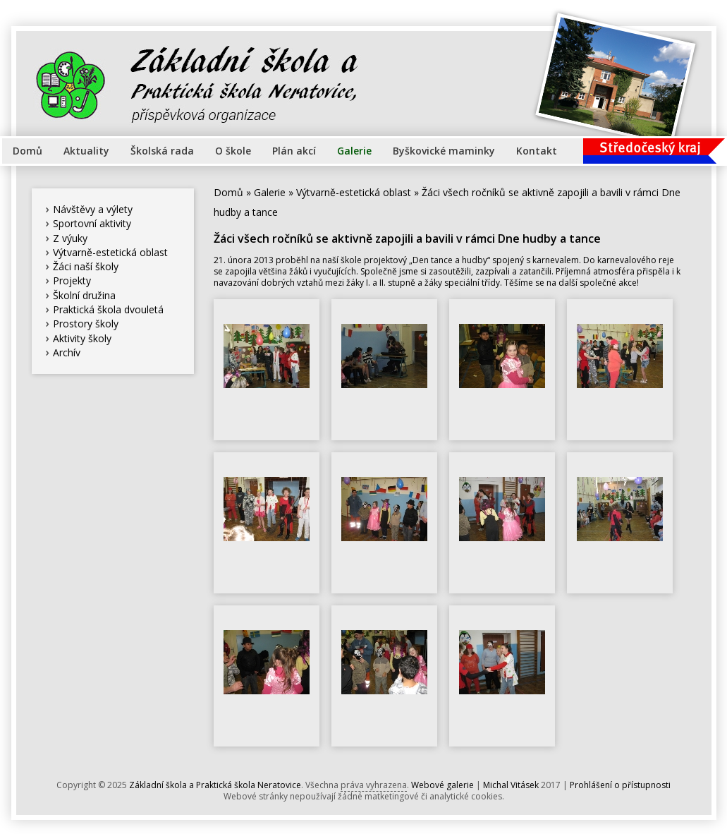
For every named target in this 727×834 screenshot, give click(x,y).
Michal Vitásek (511, 785)
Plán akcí (294, 150)
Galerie (354, 150)
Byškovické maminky (444, 150)
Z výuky (70, 238)
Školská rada (162, 150)
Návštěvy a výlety (93, 209)
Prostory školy (85, 323)
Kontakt (536, 150)
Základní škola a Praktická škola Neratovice (215, 785)
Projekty (72, 280)
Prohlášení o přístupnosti (620, 785)
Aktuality (86, 150)
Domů (27, 150)
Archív (66, 352)
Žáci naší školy (85, 266)
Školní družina (84, 295)
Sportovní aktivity (92, 223)
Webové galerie (442, 785)
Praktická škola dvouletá (108, 309)
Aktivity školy (82, 338)
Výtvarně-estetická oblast (110, 252)
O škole (233, 150)
